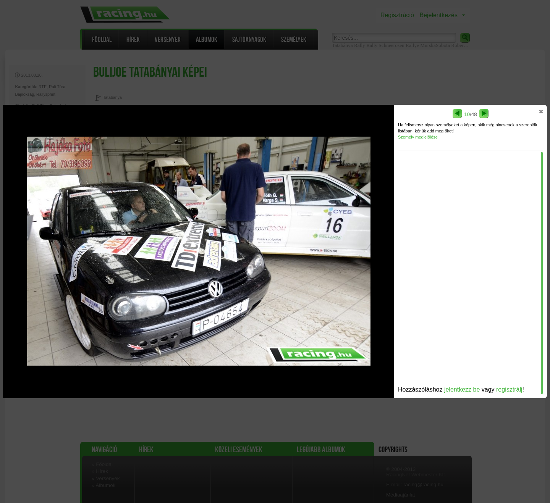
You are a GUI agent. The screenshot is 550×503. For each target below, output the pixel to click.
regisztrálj (509, 389)
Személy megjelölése (418, 137)
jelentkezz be (462, 389)
